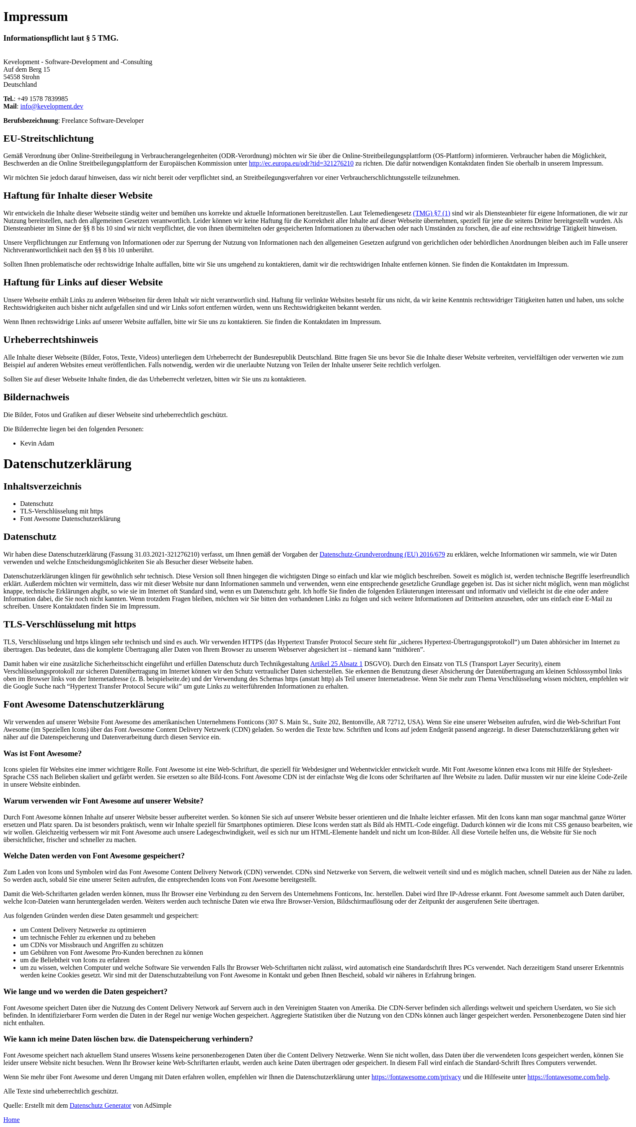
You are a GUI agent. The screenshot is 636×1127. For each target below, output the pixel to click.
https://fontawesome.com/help (567, 1076)
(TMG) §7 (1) (431, 213)
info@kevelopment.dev (51, 106)
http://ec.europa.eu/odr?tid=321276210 (301, 163)
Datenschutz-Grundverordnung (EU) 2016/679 (382, 554)
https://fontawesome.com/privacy (416, 1076)
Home (11, 1119)
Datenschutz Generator (100, 1105)
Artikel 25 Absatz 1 (336, 663)
